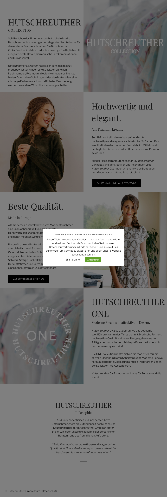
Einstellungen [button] (73, 259)
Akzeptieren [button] (93, 259)
